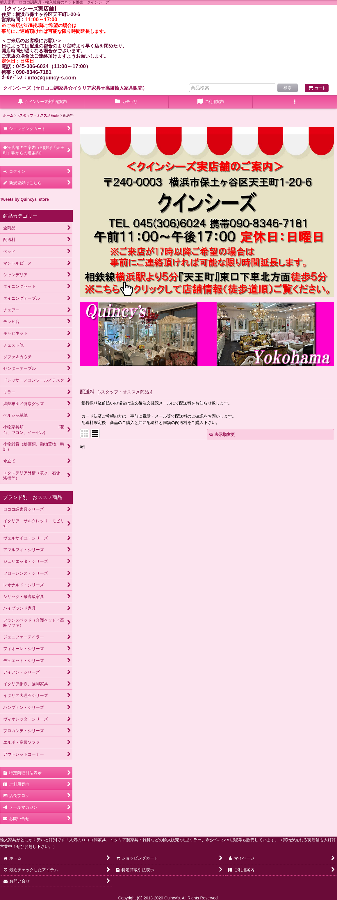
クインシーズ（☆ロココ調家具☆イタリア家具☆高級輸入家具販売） (75, 87)
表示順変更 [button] (222, 434)
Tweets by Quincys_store (24, 199)
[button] (295, 102)
